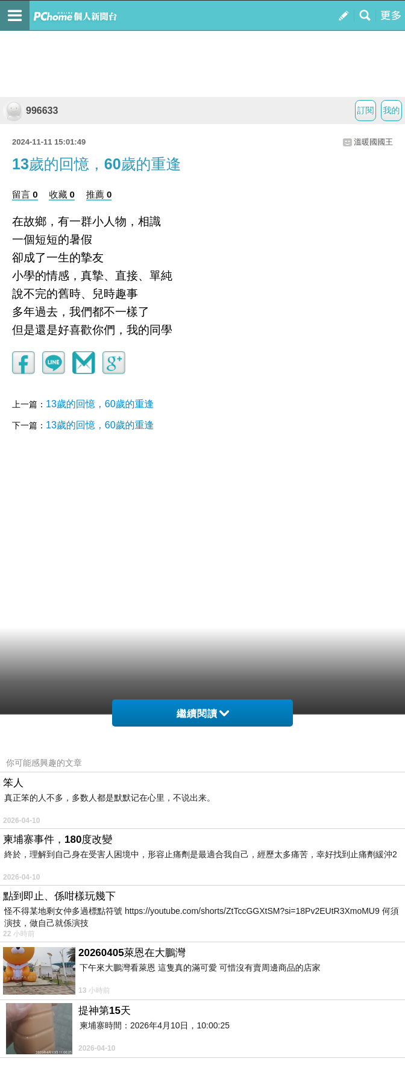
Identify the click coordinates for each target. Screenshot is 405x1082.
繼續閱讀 (203, 714)
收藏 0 (62, 194)
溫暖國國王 (373, 141)
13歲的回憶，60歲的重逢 (100, 404)
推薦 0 (99, 194)
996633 (30, 110)
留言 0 (25, 194)
